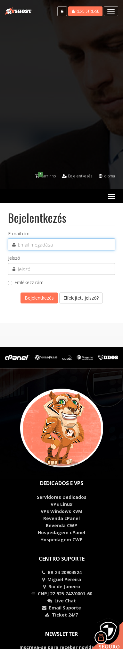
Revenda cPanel (61, 518)
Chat (65, 601)
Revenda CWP (61, 525)
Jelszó (14, 258)
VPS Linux (61, 504)
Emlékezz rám (26, 282)
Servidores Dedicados (61, 497)
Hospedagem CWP (61, 539)
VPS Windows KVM (61, 511)
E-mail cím (18, 234)
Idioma (107, 176)
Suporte (72, 608)
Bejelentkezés (77, 176)
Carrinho (45, 176)
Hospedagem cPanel (61, 532)
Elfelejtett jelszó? (81, 298)
